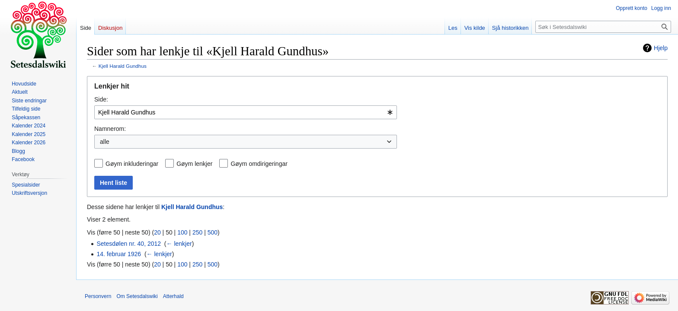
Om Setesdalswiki (136, 296)
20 (157, 232)
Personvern (98, 296)
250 (197, 232)
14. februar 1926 (118, 254)
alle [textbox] (104, 141)
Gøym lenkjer (194, 163)
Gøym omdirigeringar (258, 163)
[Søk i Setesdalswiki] (603, 27)
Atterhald (173, 296)
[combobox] (245, 112)
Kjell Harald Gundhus (123, 66)
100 (182, 232)
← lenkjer (179, 243)
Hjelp (661, 47)
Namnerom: (110, 128)
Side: (101, 99)
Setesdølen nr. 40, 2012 (128, 243)
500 (212, 232)
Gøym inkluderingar (132, 163)
